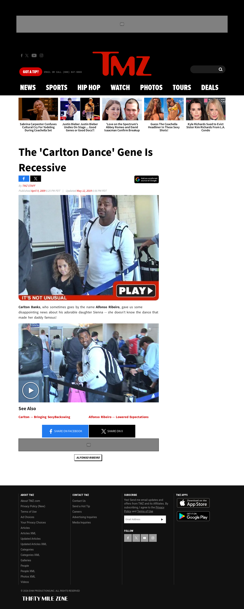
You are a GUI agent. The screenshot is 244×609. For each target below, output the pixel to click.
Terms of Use (29, 511)
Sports (56, 87)
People (25, 565)
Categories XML (30, 554)
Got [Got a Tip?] (31, 72)
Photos (151, 87)
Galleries (26, 560)
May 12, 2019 (84, 191)
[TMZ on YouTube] (144, 538)
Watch (120, 87)
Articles (25, 527)
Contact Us (79, 500)
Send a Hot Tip (81, 506)
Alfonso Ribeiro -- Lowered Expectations (119, 417)
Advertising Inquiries (84, 517)
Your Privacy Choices (33, 522)
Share (65, 431)
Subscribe (162, 519)
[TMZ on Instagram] (41, 55)
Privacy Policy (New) (33, 506)
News (28, 87)
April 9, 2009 (38, 191)
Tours (182, 87)
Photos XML (28, 576)
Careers (77, 511)
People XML (28, 571)
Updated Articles (30, 538)
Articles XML (28, 533)
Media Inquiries (81, 522)
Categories (27, 549)
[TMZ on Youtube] (34, 55)
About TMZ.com (30, 500)
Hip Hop (88, 87)
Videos (25, 582)
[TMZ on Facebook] (22, 55)
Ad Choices (27, 517)
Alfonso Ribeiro (88, 457)
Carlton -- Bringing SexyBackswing (44, 417)
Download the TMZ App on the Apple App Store (193, 503)
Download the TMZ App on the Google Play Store (193, 516)
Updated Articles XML (34, 544)
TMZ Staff (28, 185)
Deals (209, 87)
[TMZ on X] (27, 55)
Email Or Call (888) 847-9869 (63, 72)
